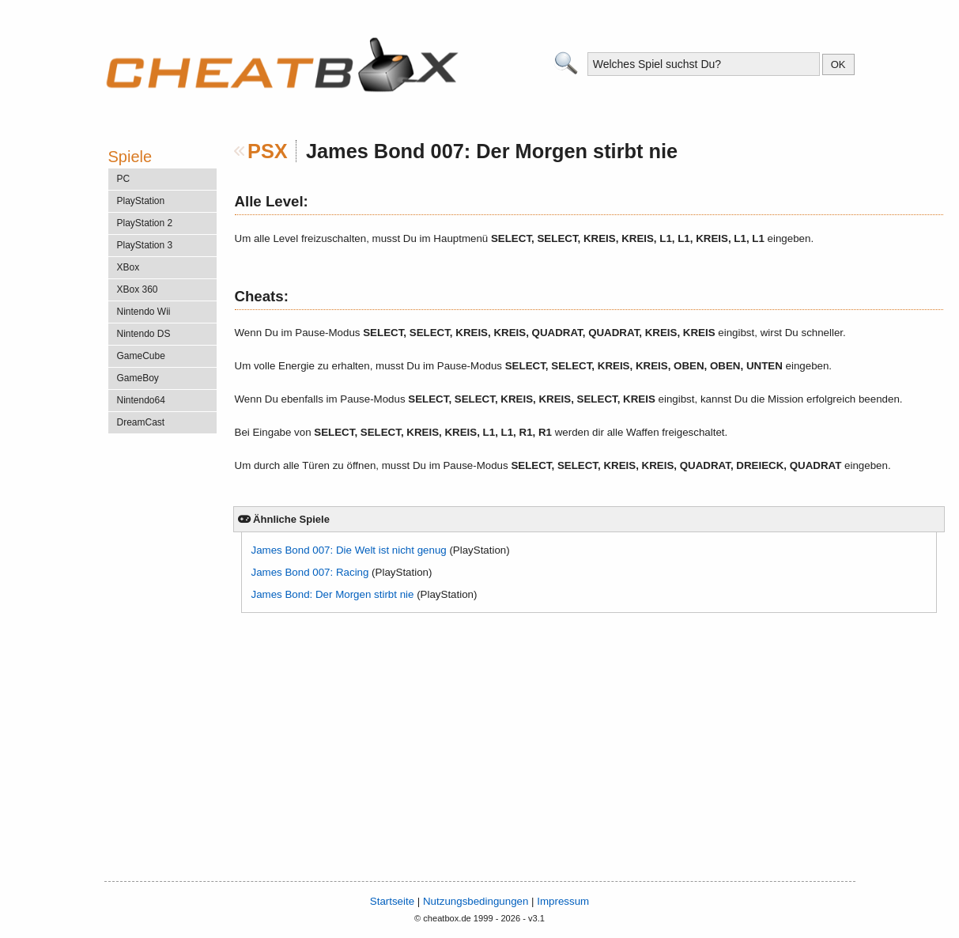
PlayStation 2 (145, 223)
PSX (267, 151)
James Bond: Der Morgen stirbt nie (332, 594)
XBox (128, 267)
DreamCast (141, 422)
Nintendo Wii (144, 311)
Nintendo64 (141, 400)
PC (123, 178)
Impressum (563, 901)
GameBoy (138, 378)
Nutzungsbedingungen (475, 901)
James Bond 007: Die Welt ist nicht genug (349, 550)
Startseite (392, 901)
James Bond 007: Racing (310, 572)
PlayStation (141, 200)
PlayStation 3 (145, 245)
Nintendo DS (144, 333)
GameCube (141, 355)
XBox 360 (137, 289)
